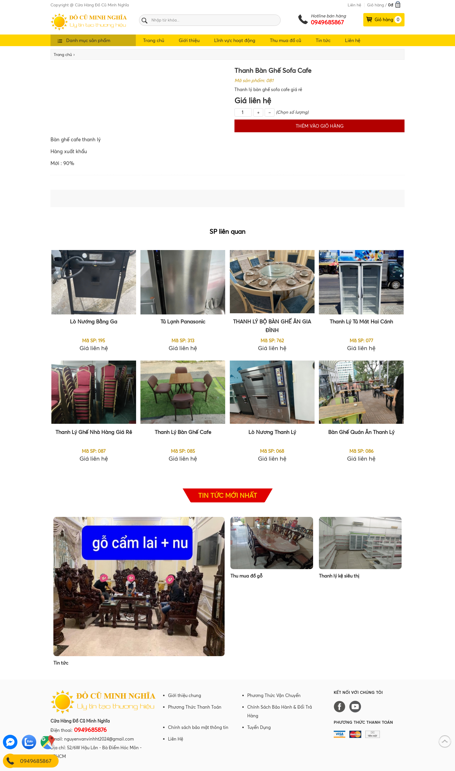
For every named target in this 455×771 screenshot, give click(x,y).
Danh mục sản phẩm (84, 40)
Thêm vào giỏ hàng (320, 126)
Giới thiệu (189, 40)
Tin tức (323, 40)
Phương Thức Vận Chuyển (274, 695)
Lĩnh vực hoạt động (234, 40)
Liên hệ (354, 5)
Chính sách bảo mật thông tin (198, 727)
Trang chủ (153, 40)
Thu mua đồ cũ (285, 40)
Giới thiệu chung (184, 695)
